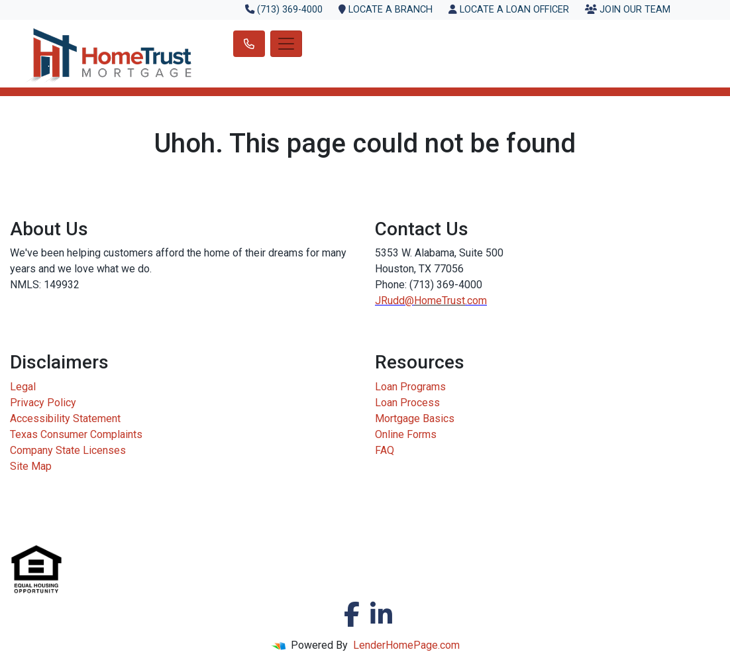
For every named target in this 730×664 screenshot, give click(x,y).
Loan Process (407, 402)
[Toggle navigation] (286, 43)
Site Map (31, 466)
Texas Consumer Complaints (76, 434)
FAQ (384, 450)
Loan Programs (410, 386)
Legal (23, 386)
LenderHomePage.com (406, 645)
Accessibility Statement (65, 418)
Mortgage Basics (414, 418)
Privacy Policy (43, 402)
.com (476, 300)
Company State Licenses (68, 450)
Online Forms (406, 434)
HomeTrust (439, 300)
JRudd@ (394, 300)
